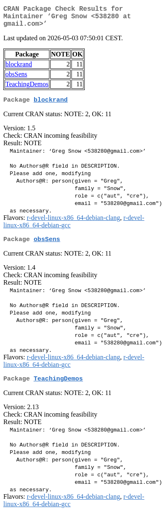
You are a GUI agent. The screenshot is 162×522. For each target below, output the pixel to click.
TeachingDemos (27, 89)
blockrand (18, 69)
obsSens (16, 79)
